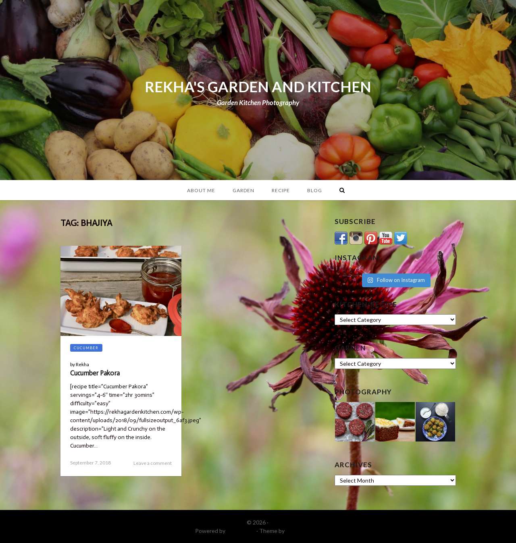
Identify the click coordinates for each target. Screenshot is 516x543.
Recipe (281, 190)
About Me (201, 190)
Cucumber (86, 348)
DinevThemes (303, 530)
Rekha (82, 364)
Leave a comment (152, 463)
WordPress (241, 530)
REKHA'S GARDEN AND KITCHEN (258, 86)
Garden (243, 190)
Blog (314, 190)
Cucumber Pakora (95, 373)
